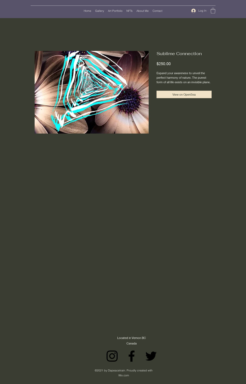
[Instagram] (112, 356)
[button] (213, 11)
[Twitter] (151, 356)
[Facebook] (131, 356)
